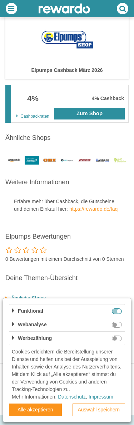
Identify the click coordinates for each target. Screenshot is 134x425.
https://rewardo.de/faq (93, 209)
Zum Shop (89, 113)
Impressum (101, 397)
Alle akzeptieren (35, 409)
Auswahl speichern (99, 409)
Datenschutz (72, 397)
